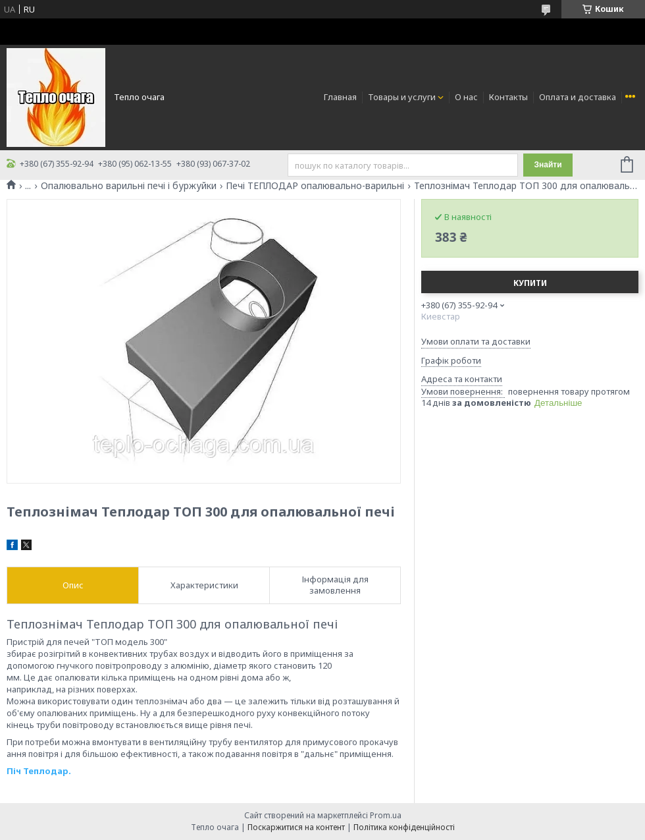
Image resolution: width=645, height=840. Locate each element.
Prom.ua (385, 815)
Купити (530, 283)
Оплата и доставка (577, 97)
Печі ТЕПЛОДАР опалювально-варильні (315, 186)
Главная (340, 97)
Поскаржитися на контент (296, 827)
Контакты (508, 97)
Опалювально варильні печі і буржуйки (129, 186)
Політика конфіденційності (404, 827)
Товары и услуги (402, 97)
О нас (466, 97)
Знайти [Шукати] (547, 164)
